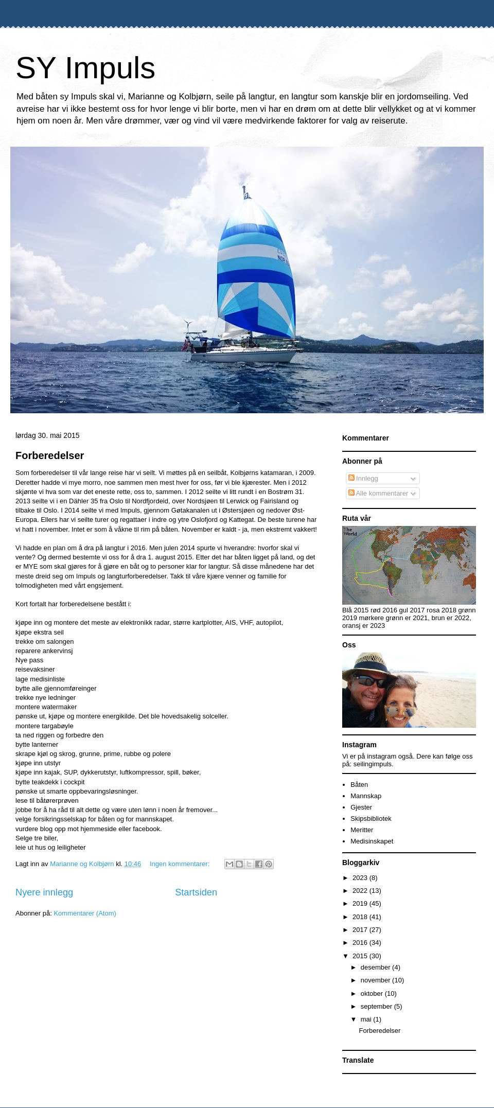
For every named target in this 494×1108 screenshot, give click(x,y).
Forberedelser (49, 455)
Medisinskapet (371, 841)
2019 (360, 903)
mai (367, 1019)
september (377, 1006)
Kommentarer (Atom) (85, 913)
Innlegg (363, 478)
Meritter (361, 830)
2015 (360, 956)
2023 (360, 878)
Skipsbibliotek (371, 818)
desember (376, 967)
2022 (360, 890)
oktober (373, 993)
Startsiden (196, 892)
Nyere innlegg (44, 892)
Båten (359, 784)
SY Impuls (85, 67)
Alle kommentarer (378, 493)
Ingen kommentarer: (180, 864)
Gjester (361, 807)
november (376, 980)
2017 (360, 930)
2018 (360, 917)
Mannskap (365, 796)
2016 (360, 942)
